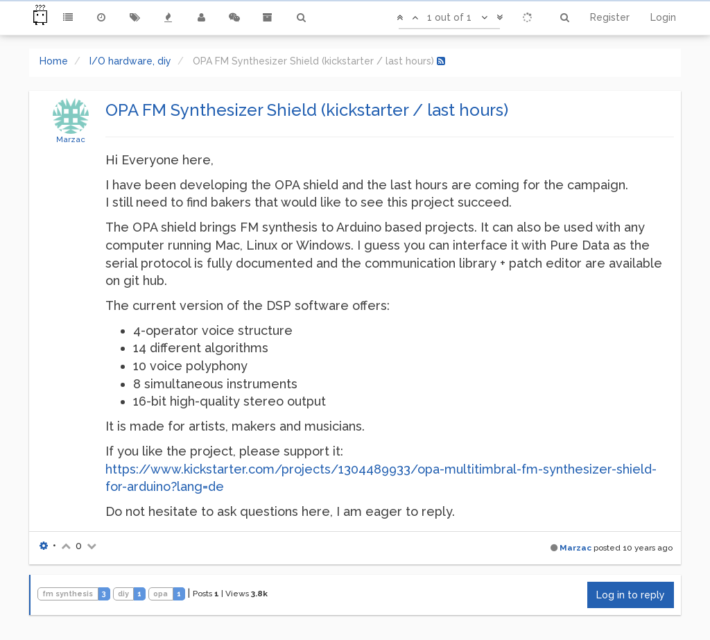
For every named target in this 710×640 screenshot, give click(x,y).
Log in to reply (630, 594)
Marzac (70, 139)
